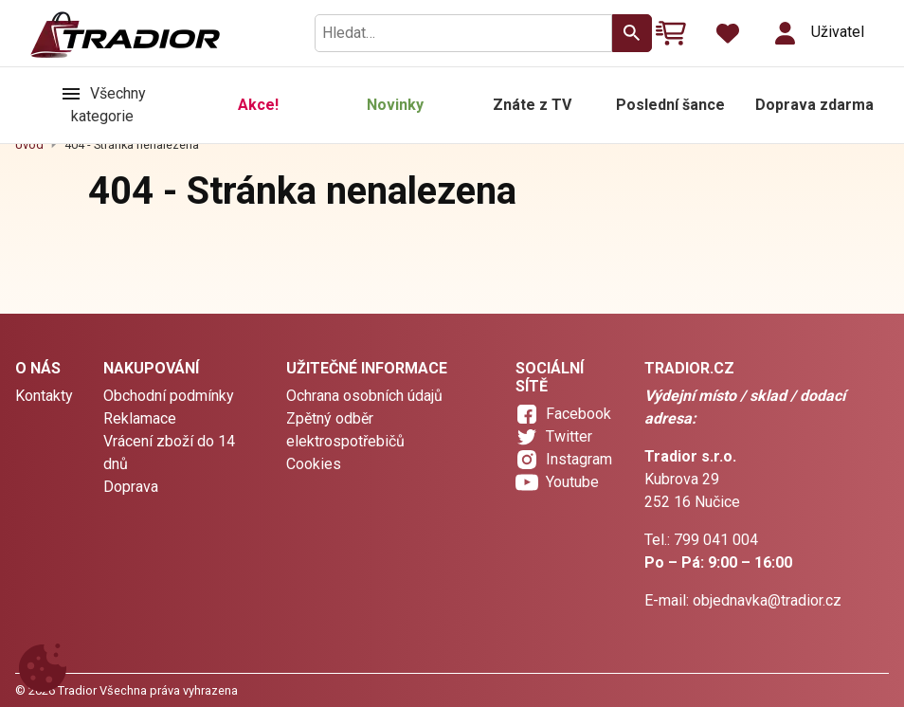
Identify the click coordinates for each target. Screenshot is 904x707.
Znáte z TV (532, 105)
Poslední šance (670, 105)
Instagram (579, 459)
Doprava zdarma (814, 105)
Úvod (29, 144)
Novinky (395, 105)
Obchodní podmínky (168, 396)
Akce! (258, 105)
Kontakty (44, 396)
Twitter (569, 436)
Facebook (578, 414)
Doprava (130, 487)
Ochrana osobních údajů (364, 396)
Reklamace (139, 418)
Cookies (313, 464)
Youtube (572, 482)
